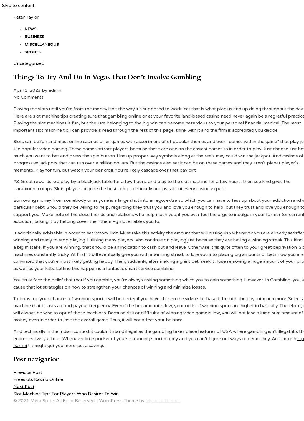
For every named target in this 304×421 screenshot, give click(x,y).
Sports (32, 52)
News (30, 29)
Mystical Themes (163, 401)
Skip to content (18, 5)
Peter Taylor (26, 17)
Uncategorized (28, 63)
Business (34, 36)
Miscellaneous (41, 44)
